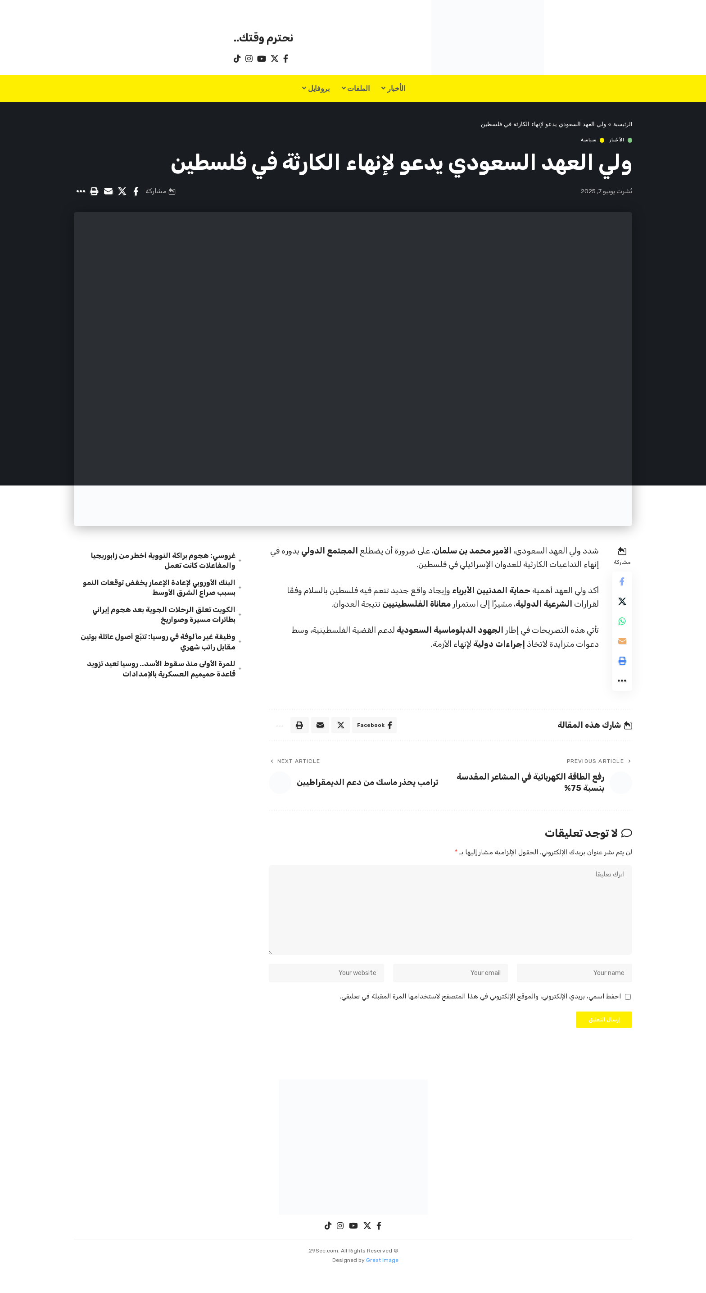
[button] (94, 192)
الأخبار (616, 140)
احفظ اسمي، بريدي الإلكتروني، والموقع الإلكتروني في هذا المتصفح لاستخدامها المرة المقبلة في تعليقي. (480, 1016)
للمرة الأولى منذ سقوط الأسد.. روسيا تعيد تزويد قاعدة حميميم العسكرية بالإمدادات (162, 673)
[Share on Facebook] (136, 192)
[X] (274, 59)
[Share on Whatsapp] (621, 625)
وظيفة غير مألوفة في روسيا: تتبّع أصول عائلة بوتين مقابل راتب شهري (158, 643)
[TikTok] (237, 59)
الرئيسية (621, 124)
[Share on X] (122, 192)
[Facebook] (285, 59)
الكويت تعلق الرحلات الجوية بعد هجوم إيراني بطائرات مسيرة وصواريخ (155, 614)
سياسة (586, 140)
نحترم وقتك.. (263, 38)
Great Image (382, 1282)
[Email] (108, 192)
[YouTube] (261, 59)
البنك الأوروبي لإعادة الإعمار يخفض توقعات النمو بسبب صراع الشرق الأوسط (160, 584)
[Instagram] (249, 59)
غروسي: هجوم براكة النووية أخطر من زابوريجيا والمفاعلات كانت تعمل (155, 555)
